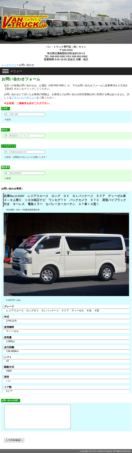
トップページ (8, 65)
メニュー (16, 71)
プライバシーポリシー (24, 97)
